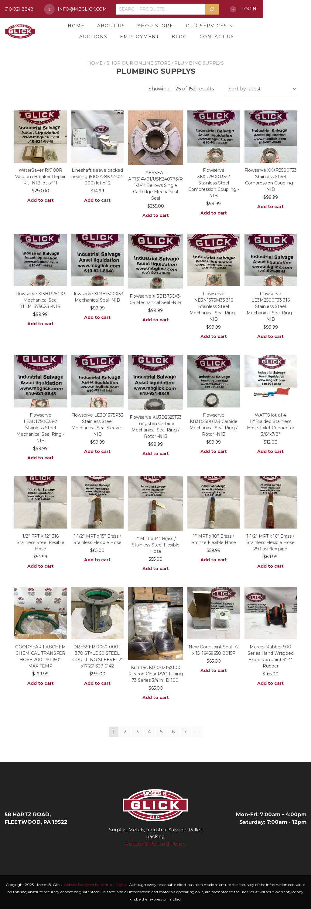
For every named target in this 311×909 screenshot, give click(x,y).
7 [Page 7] (185, 732)
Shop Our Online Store (138, 63)
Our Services (204, 26)
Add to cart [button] (40, 200)
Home (73, 26)
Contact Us (255, 36)
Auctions (258, 26)
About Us (109, 26)
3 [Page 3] (137, 732)
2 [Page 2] (125, 732)
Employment (177, 36)
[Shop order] (260, 89)
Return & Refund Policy (155, 844)
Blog (217, 36)
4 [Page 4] (149, 732)
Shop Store (153, 26)
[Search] (250, 9)
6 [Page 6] (173, 732)
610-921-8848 (28, 9)
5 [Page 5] (161, 732)
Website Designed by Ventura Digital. (95, 884)
